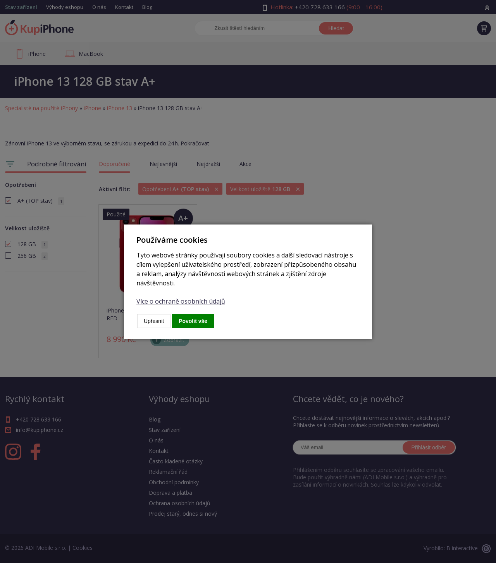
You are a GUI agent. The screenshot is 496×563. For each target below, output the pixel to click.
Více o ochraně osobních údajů (180, 301)
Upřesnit (154, 321)
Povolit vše (193, 321)
